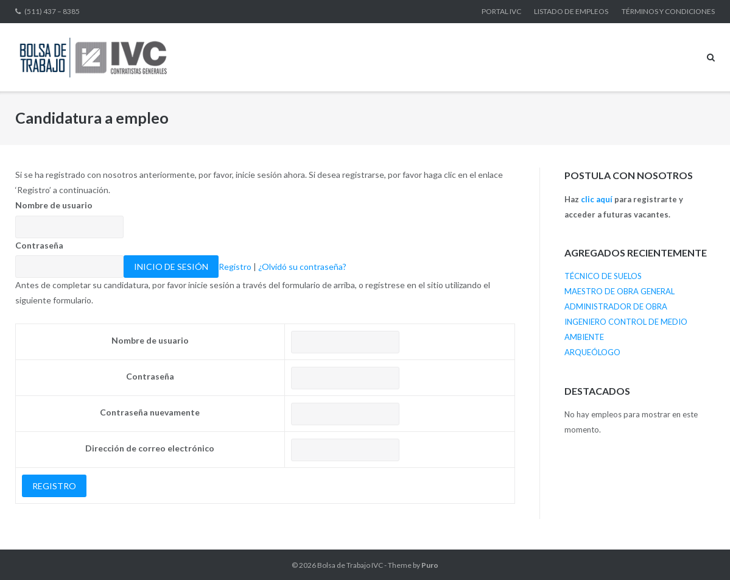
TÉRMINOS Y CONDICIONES (668, 11)
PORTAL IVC (501, 11)
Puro (429, 565)
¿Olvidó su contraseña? (302, 266)
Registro (235, 266)
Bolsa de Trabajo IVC (350, 565)
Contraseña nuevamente (150, 412)
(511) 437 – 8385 (52, 11)
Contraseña (39, 245)
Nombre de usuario (54, 205)
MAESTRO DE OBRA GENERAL (619, 291)
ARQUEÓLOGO (592, 352)
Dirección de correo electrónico (149, 448)
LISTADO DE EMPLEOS (571, 11)
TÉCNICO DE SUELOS (603, 276)
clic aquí (596, 199)
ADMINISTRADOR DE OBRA (615, 306)
